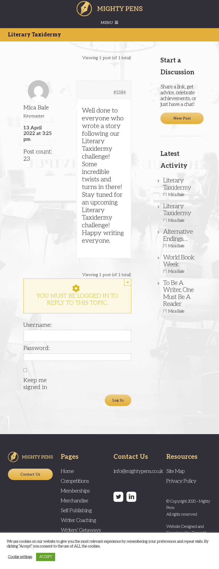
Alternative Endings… (178, 235)
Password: (36, 348)
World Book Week (178, 261)
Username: (37, 325)
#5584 (119, 92)
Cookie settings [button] (20, 557)
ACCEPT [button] (45, 557)
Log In (118, 400)
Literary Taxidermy (177, 184)
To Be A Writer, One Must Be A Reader (178, 293)
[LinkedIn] (131, 497)
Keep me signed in (35, 384)
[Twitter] (118, 497)
